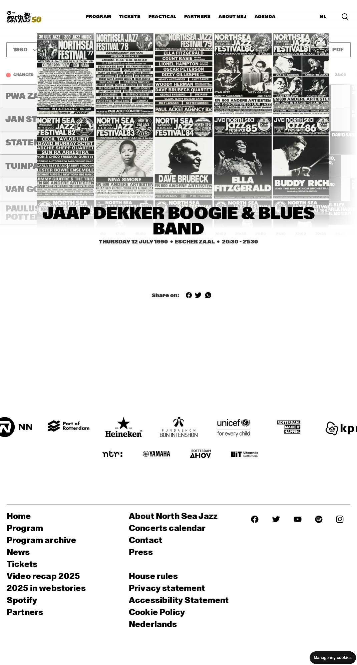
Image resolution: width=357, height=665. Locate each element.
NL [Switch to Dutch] (323, 17)
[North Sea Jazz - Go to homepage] (24, 16)
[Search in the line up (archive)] (345, 16)
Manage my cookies (333, 657)
